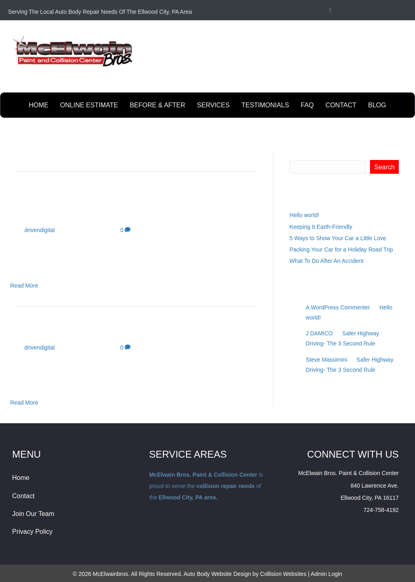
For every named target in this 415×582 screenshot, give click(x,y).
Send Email (392, 83)
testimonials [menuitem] (265, 105)
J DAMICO (319, 333)
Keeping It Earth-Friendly (320, 227)
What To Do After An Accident (326, 261)
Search (298, 154)
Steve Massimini (326, 359)
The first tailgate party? (78, 330)
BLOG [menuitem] (377, 105)
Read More (24, 285)
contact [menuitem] (340, 105)
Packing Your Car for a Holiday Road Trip (341, 249)
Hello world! (304, 215)
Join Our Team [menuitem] (33, 513)
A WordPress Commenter (338, 307)
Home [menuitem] (38, 105)
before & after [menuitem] (157, 105)
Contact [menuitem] (23, 495)
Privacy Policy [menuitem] (32, 531)
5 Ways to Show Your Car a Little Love (337, 238)
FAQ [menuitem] (307, 105)
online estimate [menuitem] (89, 105)
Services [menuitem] (213, 105)
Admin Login (326, 574)
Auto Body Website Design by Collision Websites (245, 574)
